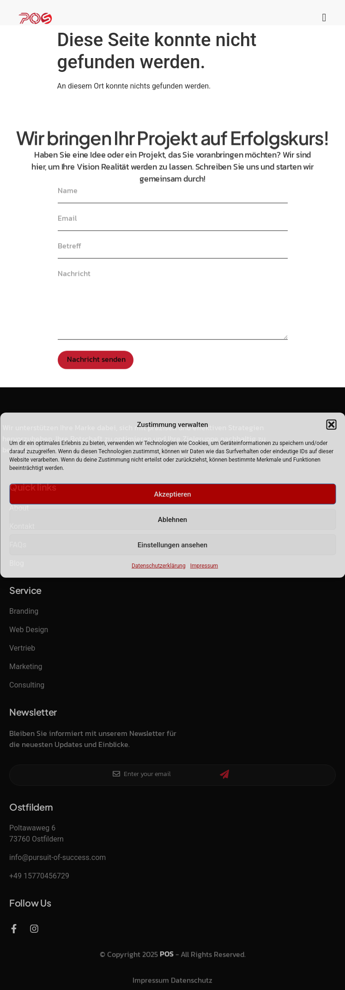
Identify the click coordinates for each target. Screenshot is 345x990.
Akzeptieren (172, 494)
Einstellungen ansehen (172, 544)
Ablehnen (172, 519)
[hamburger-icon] (324, 18)
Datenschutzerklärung (159, 566)
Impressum (204, 566)
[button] (331, 424)
